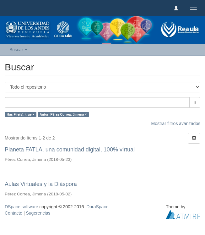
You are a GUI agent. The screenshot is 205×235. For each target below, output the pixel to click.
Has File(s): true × (20, 114)
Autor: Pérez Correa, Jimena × (63, 114)
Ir (194, 102)
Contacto (13, 213)
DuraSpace (97, 206)
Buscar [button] (18, 49)
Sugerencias (38, 213)
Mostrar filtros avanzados (175, 123)
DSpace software (21, 206)
